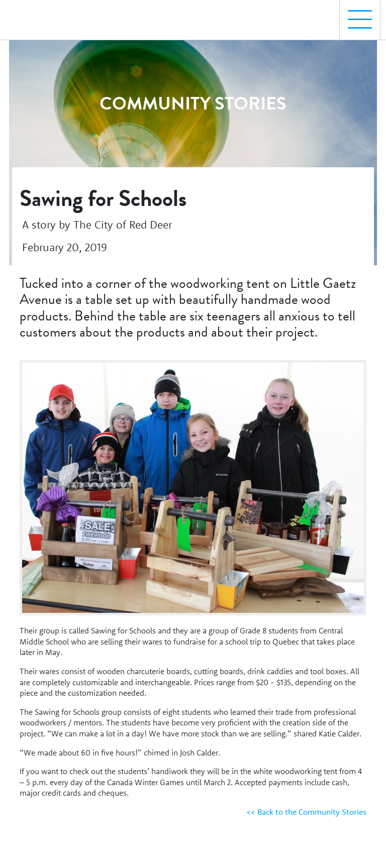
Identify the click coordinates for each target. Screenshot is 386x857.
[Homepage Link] (52, 16)
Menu (356, 14)
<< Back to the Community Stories (306, 812)
